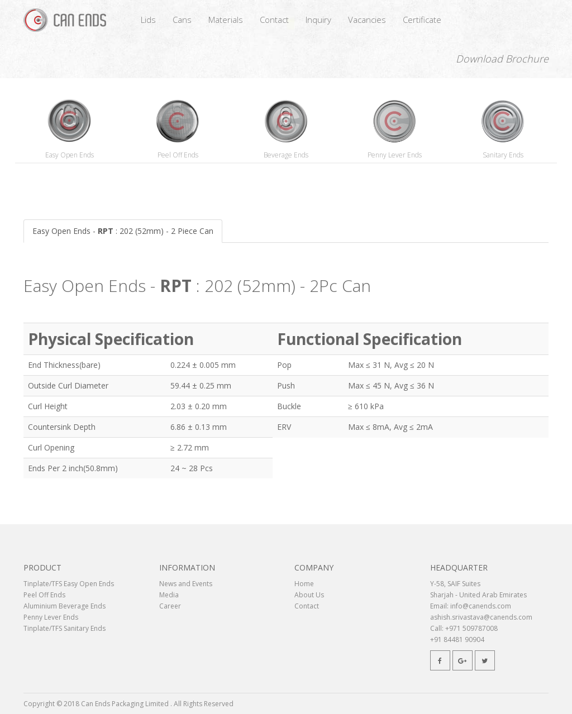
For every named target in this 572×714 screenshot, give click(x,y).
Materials (225, 19)
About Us (309, 595)
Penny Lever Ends (395, 155)
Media (169, 595)
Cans (182, 19)
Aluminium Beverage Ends (64, 606)
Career (170, 606)
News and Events (185, 583)
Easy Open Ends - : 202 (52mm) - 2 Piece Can (122, 231)
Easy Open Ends (69, 155)
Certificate (422, 19)
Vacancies (367, 19)
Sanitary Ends (503, 155)
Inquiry (318, 19)
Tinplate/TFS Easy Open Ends (68, 583)
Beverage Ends (286, 155)
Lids (148, 19)
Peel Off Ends (178, 155)
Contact (274, 19)
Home (304, 583)
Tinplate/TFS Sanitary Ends (64, 628)
